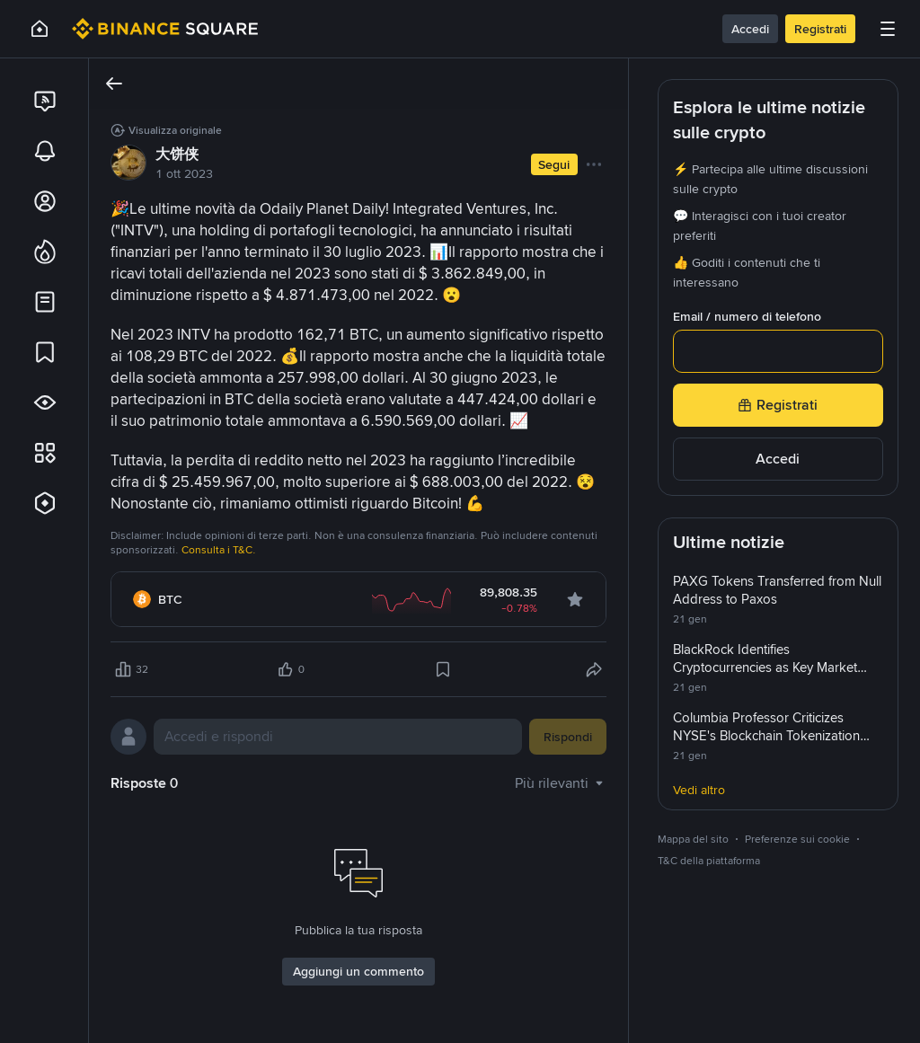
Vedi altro (699, 790)
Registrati (820, 29)
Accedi (750, 29)
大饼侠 (177, 154)
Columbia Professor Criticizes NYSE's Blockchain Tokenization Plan (766, 736)
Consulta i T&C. (218, 550)
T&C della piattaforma (709, 860)
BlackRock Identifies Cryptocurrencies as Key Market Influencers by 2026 (765, 667)
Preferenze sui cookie (797, 839)
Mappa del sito (693, 839)
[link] (44, 100)
